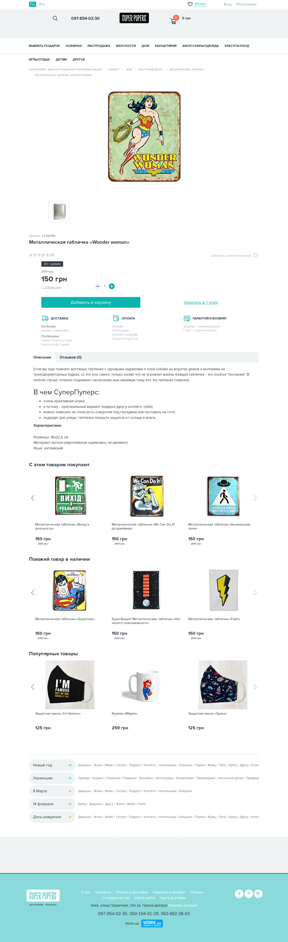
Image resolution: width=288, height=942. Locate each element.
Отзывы (197, 892)
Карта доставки (173, 898)
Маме (109, 765)
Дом (129, 69)
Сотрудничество (116, 898)
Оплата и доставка (132, 892)
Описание (42, 357)
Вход (228, 4)
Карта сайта (144, 898)
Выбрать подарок (44, 46)
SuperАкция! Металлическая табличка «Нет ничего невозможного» (146, 621)
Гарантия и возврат (169, 892)
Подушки (129, 778)
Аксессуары (164, 778)
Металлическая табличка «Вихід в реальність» (62, 526)
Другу (244, 765)
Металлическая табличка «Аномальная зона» (219, 526)
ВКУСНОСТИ (126, 46)
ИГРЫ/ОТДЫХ (39, 60)
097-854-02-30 (112, 913)
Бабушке (185, 765)
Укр (41, 4)
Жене (98, 765)
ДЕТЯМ (61, 60)
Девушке (84, 765)
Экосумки (146, 778)
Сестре (121, 765)
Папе (222, 765)
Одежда (83, 778)
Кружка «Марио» (124, 714)
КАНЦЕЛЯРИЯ (166, 46)
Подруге (135, 765)
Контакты (103, 892)
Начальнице (167, 765)
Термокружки (205, 778)
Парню (200, 765)
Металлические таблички (186, 69)
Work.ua (132, 923)
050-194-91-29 (144, 913)
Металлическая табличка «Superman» (65, 619)
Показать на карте (182, 905)
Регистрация (246, 4)
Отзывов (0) (71, 357)
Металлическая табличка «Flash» (214, 619)
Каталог (114, 69)
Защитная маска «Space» (207, 714)
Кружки (97, 778)
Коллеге (150, 765)
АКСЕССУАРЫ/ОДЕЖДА (200, 46)
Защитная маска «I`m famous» (58, 714)
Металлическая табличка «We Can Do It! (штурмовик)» (143, 526)
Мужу (212, 765)
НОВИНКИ (74, 46)
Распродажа (99, 46)
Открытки (113, 778)
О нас (85, 892)
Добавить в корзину (91, 302)
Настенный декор (151, 69)
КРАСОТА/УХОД (237, 46)
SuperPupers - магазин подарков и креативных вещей (65, 69)
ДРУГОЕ (79, 60)
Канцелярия (184, 778)
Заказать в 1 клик (201, 302)
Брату (233, 765)
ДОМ (145, 46)
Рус (32, 4)
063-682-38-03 (175, 913)
